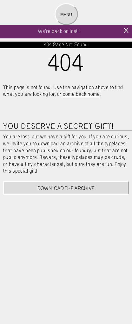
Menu (66, 15)
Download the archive (66, 188)
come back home (81, 94)
